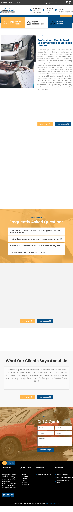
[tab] (36, 231)
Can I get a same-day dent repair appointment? (37, 239)
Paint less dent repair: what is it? (28, 252)
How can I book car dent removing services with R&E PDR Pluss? (35, 231)
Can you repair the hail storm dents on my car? (36, 245)
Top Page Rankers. (52, 503)
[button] (45, 124)
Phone (50, 8)
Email (61, 9)
